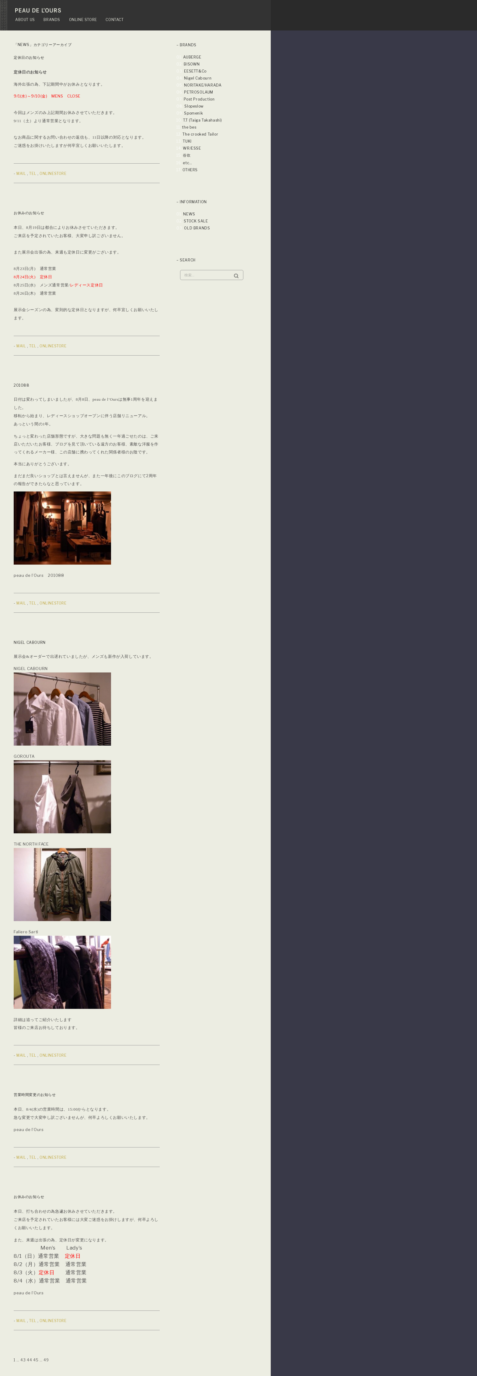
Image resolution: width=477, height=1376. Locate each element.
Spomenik (193, 113)
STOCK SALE (196, 221)
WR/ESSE (192, 148)
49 (46, 1360)
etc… (187, 163)
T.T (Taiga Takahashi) (202, 120)
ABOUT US (25, 19)
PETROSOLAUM (198, 92)
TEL (32, 173)
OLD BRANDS (197, 228)
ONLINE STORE (83, 19)
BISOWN (192, 64)
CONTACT (115, 19)
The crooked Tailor (200, 134)
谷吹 (186, 155)
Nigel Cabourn (197, 78)
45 (35, 1360)
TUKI (187, 141)
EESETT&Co (195, 71)
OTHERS (190, 170)
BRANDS (52, 19)
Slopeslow (194, 106)
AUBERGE (192, 57)
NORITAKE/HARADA (202, 85)
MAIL (21, 173)
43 (23, 1360)
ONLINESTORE (53, 173)
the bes (189, 127)
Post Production (199, 99)
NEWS (189, 214)
